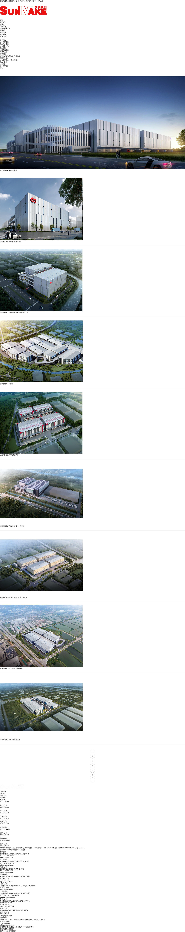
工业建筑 (3, 48)
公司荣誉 (3, 30)
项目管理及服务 (5, 28)
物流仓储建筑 (4, 50)
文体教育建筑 (4, 42)
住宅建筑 (3, 54)
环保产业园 (3, 52)
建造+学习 (3, 36)
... (92, 770)
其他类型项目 (4, 66)
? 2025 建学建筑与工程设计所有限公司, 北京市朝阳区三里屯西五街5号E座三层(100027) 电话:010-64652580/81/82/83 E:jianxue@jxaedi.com (42, 848)
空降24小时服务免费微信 (8, 931)
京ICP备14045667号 (6, 850)
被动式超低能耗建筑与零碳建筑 (10, 56)
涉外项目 (3, 64)
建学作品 (3, 32)
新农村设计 (3, 62)
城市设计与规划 (5, 46)
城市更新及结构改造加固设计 (9, 60)
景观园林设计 (4, 58)
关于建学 (3, 22)
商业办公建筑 (4, 44)
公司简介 (3, 24)
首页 (1, 20)
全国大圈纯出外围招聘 (7, 929)
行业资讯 (3, 798)
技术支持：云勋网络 (19, 850)
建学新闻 (3, 34)
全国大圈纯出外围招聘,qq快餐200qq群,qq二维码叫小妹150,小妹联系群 (22, 1)
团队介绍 (3, 26)
